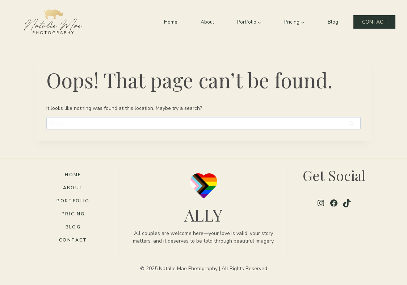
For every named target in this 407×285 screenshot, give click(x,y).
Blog (333, 21)
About (207, 21)
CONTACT (374, 21)
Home (170, 21)
